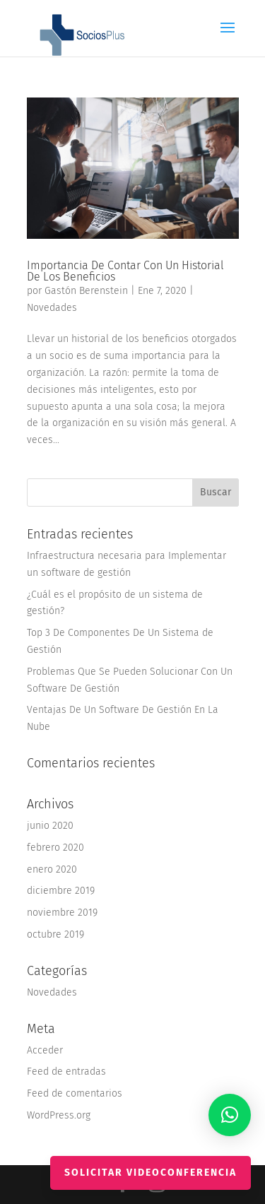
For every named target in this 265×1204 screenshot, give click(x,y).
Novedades (52, 308)
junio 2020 (50, 826)
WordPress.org (58, 1115)
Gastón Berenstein (86, 291)
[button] (229, 1115)
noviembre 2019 (62, 913)
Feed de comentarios (74, 1093)
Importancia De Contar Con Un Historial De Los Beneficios (125, 271)
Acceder (45, 1050)
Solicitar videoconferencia (150, 1173)
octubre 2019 (55, 934)
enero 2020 (52, 869)
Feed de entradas (66, 1072)
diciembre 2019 (61, 891)
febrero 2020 (55, 848)
